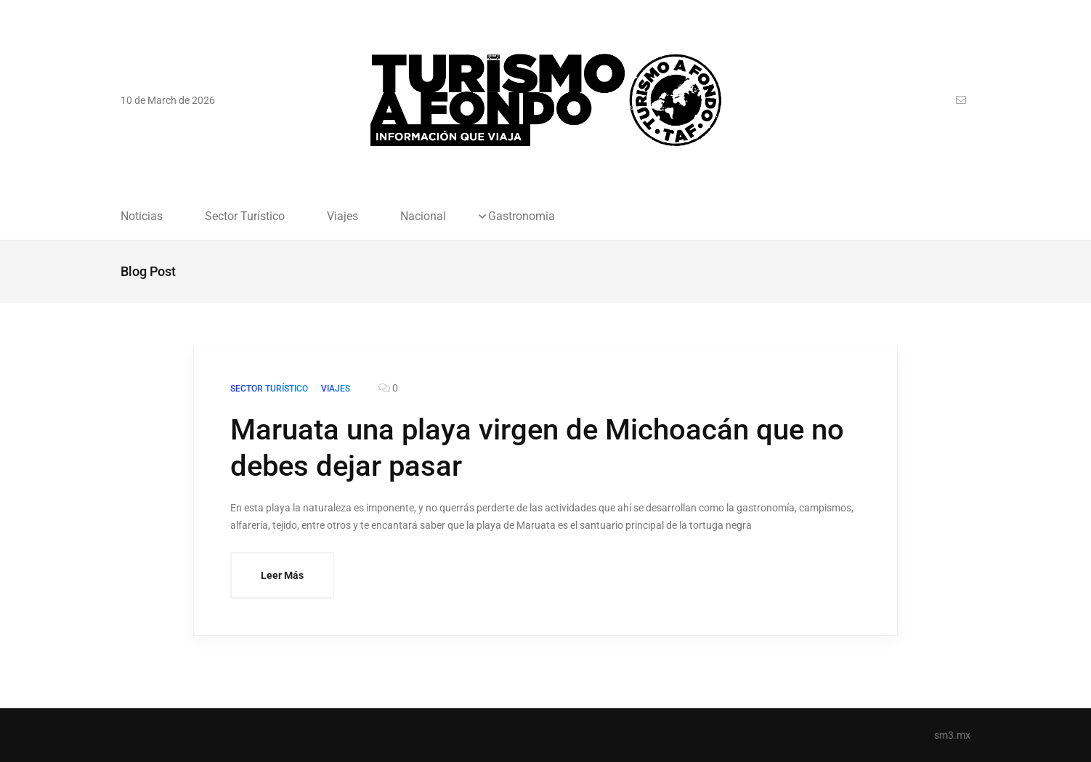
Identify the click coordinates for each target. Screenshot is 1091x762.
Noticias (142, 216)
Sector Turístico (245, 216)
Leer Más (282, 575)
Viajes (342, 216)
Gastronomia (521, 216)
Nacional (423, 216)
